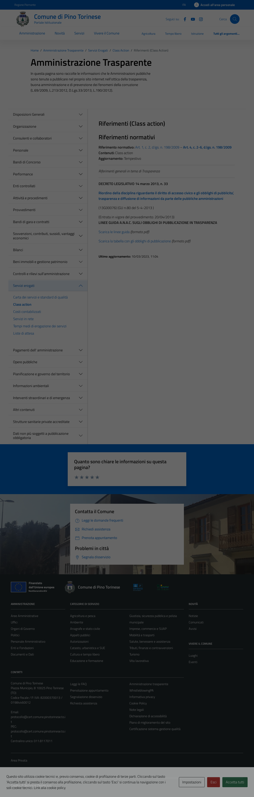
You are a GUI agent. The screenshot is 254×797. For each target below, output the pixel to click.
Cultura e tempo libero (85, 654)
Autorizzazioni (79, 641)
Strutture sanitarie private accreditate (41, 421)
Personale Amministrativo (28, 641)
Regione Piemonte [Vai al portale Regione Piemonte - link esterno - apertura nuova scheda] (25, 5)
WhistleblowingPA (141, 690)
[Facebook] (183, 18)
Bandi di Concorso (27, 162)
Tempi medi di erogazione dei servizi (40, 326)
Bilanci (18, 250)
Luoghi (193, 655)
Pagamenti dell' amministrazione (38, 350)
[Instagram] (199, 18)
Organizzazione (24, 126)
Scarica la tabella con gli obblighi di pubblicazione (135, 241)
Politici (15, 635)
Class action (22, 304)
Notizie (193, 615)
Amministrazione (32, 33)
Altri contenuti (24, 409)
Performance (23, 174)
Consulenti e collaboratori (32, 138)
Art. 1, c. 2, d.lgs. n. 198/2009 (156, 147)
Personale (20, 150)
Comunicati (196, 622)
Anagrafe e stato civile (85, 628)
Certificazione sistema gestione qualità (154, 728)
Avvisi (193, 628)
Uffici (14, 622)
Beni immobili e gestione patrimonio (40, 261)
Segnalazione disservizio (86, 696)
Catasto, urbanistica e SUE (87, 647)
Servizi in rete (23, 319)
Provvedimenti (24, 209)
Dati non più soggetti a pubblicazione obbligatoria (41, 436)
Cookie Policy (138, 703)
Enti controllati (24, 186)
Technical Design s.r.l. (38, 785)
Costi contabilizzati (27, 311)
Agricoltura (148, 33)
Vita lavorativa (139, 660)
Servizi (79, 33)
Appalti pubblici (80, 635)
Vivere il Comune (106, 33)
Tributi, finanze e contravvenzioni (151, 647)
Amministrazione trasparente (148, 684)
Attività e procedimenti (30, 198)
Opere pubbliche (25, 362)
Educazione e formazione (86, 660)
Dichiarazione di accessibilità (148, 716)
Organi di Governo (23, 628)
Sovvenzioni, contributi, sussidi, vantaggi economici (44, 236)
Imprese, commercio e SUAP (148, 628)
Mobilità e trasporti (141, 635)
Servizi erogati (23, 285)
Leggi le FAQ (78, 684)
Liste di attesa (23, 333)
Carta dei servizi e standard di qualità (40, 297)
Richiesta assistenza (83, 703)
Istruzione (197, 33)
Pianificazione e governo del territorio (41, 374)
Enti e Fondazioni (22, 647)
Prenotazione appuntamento (89, 690)
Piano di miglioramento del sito (149, 722)
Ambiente (76, 622)
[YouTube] (191, 18)
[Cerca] (235, 19)
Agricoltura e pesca (82, 615)
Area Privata (19, 760)
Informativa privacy (142, 696)
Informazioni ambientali (31, 385)
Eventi (193, 661)
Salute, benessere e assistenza (149, 641)
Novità (60, 33)
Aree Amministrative (24, 615)
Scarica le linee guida (114, 232)
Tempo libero (173, 33)
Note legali (136, 709)
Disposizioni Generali (28, 114)
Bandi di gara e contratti (31, 222)
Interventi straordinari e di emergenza (41, 398)
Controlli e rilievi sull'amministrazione (41, 273)
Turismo (134, 654)
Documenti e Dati (22, 654)
